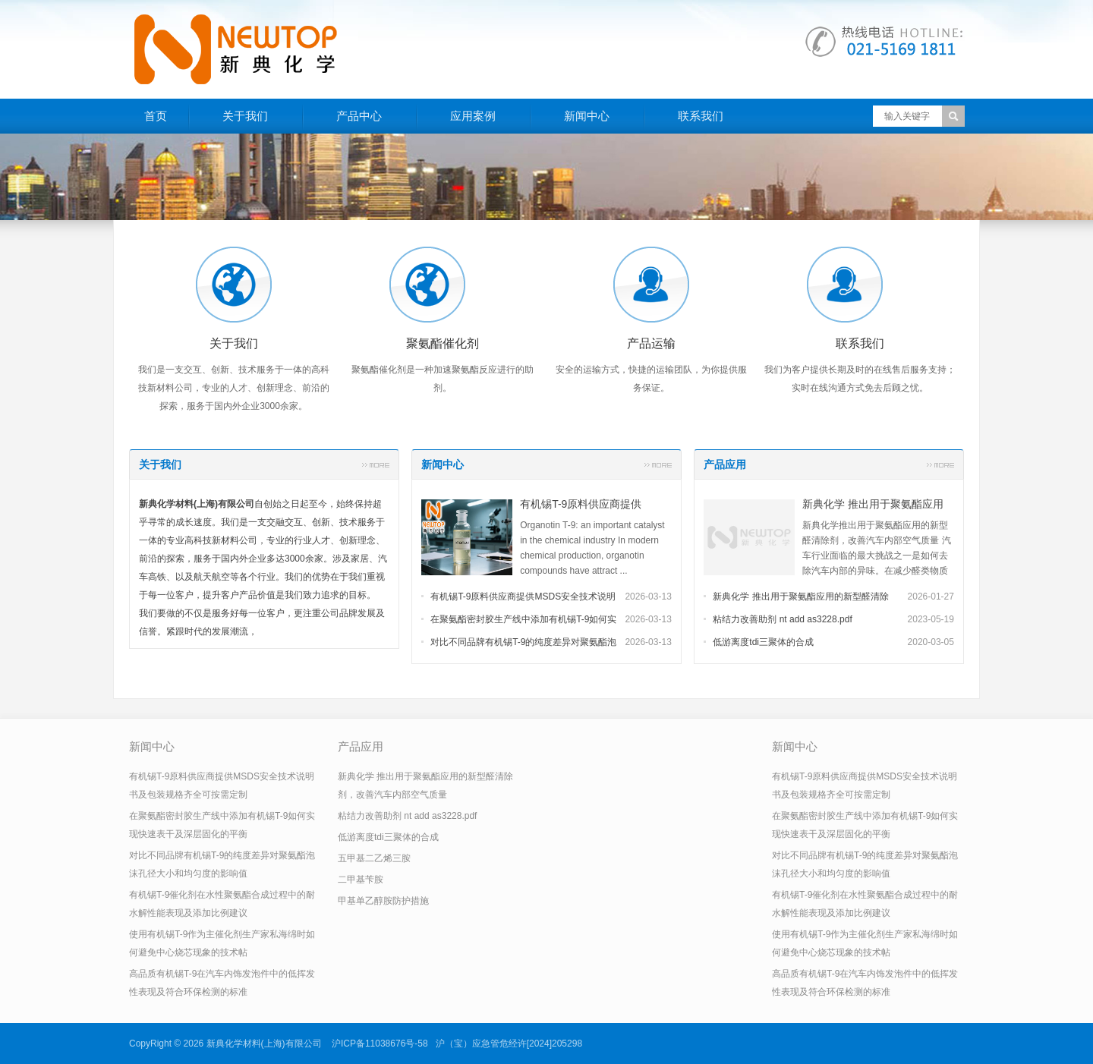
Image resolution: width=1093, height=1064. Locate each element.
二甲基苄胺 (360, 879)
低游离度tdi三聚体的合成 (763, 642)
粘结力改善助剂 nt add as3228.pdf (782, 619)
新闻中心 (586, 115)
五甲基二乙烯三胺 (374, 858)
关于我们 (245, 115)
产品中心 (359, 115)
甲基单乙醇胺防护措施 (383, 901)
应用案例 (473, 115)
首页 (155, 115)
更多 (375, 464)
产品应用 (725, 464)
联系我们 (700, 115)
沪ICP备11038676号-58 (380, 1043)
